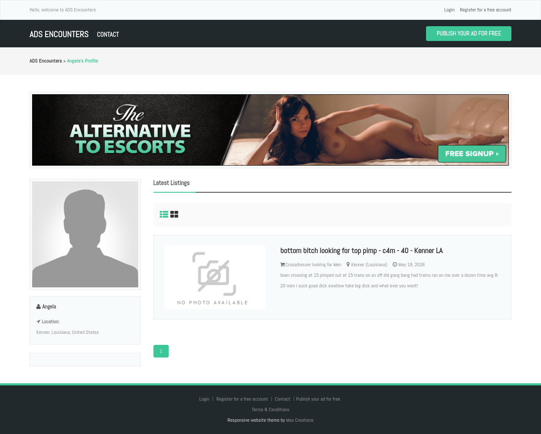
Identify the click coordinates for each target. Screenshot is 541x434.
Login (449, 9)
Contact (108, 34)
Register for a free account (485, 9)
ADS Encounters (59, 34)
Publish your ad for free (469, 33)
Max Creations (300, 420)
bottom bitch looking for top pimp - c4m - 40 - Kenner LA (361, 250)
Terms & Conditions (270, 409)
